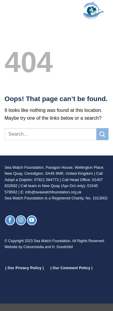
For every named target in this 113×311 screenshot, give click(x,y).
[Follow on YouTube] (32, 220)
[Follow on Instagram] (21, 220)
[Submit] (102, 134)
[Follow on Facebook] (10, 220)
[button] (8, 10)
